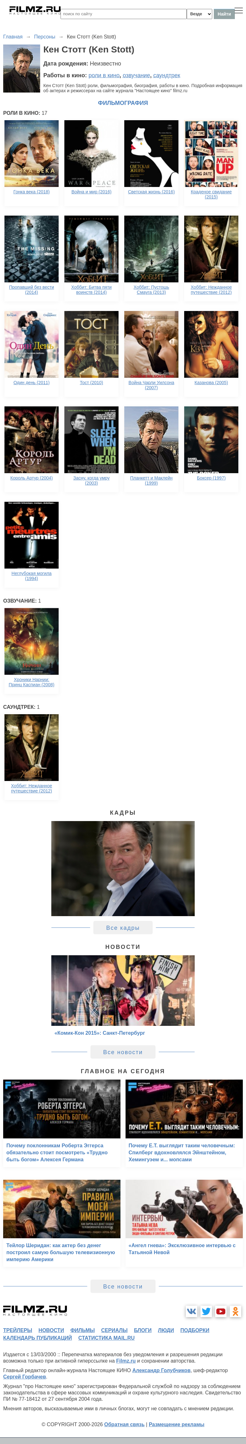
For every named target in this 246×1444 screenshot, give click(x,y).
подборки (194, 1330)
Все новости (123, 1052)
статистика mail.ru (106, 1338)
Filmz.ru (126, 1361)
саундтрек (166, 75)
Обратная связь (124, 1424)
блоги (142, 1330)
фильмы (82, 1330)
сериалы (114, 1330)
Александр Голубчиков (161, 1370)
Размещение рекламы (177, 1424)
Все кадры (123, 928)
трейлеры (17, 1330)
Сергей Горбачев (24, 1376)
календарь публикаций (37, 1338)
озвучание (136, 75)
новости (51, 1330)
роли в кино (104, 75)
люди (166, 1330)
